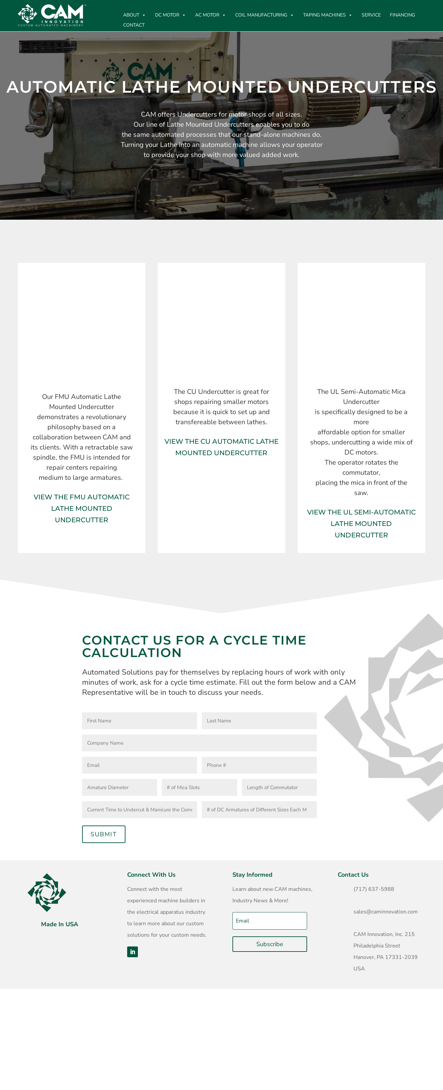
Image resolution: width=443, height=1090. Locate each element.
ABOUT (134, 15)
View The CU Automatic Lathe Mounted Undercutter (221, 447)
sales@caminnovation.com (386, 911)
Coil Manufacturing (264, 15)
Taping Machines (328, 15)
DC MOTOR (170, 15)
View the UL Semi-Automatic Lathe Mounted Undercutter (361, 523)
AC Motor (210, 15)
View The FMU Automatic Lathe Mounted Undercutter (82, 508)
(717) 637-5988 (374, 889)
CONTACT (134, 25)
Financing (402, 15)
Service (371, 15)
